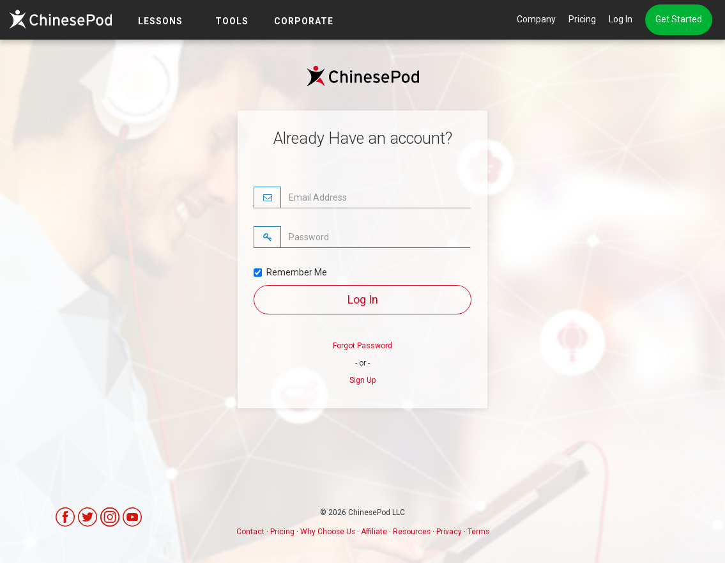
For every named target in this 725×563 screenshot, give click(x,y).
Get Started (678, 19)
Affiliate (374, 531)
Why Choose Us (327, 531)
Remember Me (290, 272)
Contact (250, 531)
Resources (412, 531)
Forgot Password (362, 345)
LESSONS (160, 21)
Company (536, 19)
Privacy (449, 531)
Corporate (303, 21)
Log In (620, 19)
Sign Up (362, 380)
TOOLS (231, 21)
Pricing (582, 19)
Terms (478, 531)
